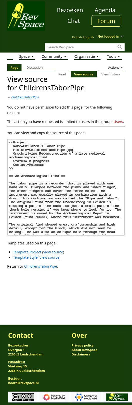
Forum (106, 21)
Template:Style (25, 276)
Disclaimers (81, 354)
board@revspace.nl (23, 383)
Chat (73, 21)
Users (118, 121)
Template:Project (27, 270)
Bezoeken (70, 10)
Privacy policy (83, 345)
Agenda (105, 10)
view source (53, 270)
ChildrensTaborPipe (25, 97)
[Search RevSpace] (85, 47)
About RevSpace (85, 349)
